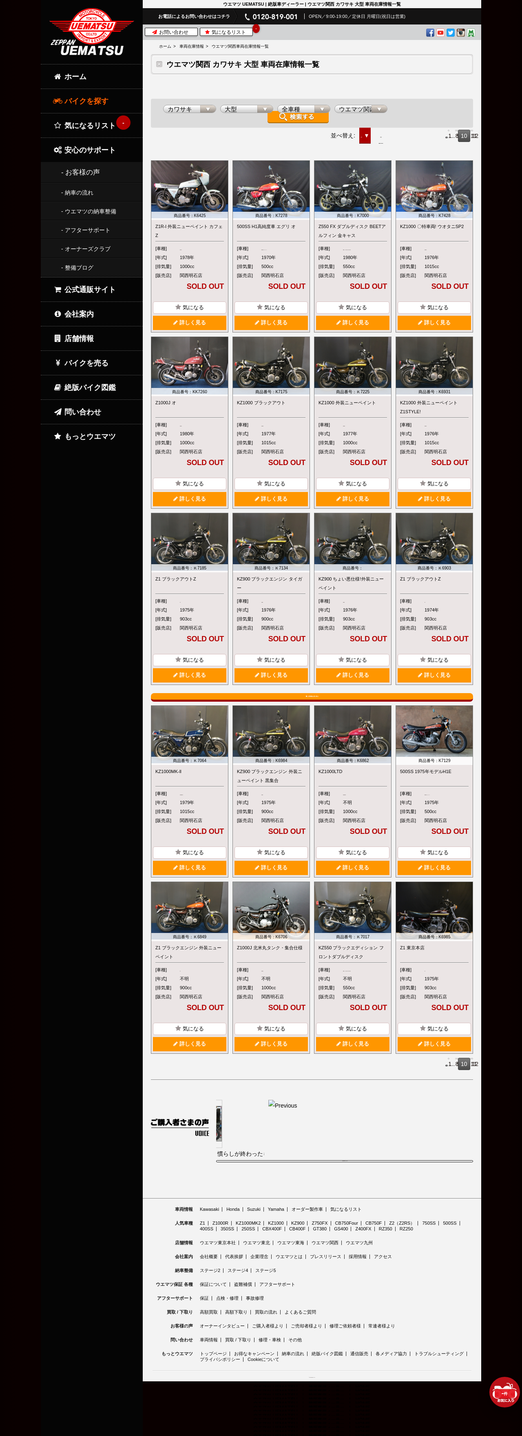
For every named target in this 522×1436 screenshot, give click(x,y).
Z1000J (187, 429)
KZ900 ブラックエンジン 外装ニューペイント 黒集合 (269, 795)
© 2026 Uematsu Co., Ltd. (312, 1431)
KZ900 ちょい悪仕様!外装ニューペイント (351, 588)
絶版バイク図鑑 (84, 387)
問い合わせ (77, 412)
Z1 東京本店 (412, 975)
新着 (294, 131)
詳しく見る (189, 327)
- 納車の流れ (77, 192)
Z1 (182, 605)
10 (442, 131)
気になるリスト (228, 31)
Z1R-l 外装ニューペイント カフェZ (189, 226)
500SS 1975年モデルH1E (425, 790)
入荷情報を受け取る (312, 706)
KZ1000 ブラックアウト (261, 407)
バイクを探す (80, 101)
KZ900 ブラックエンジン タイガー (269, 588)
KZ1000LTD (331, 790)
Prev (384, 131)
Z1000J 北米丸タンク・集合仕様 (270, 975)
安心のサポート (84, 150)
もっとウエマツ (84, 436)
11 (454, 131)
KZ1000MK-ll (168, 790)
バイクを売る (80, 363)
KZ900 (267, 605)
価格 (324, 131)
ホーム (165, 46)
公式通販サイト (84, 290)
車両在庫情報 (191, 46)
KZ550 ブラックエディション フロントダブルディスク (351, 980)
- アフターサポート (86, 230)
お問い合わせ (170, 32)
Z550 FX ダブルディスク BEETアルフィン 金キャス (352, 226)
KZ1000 (432, 244)
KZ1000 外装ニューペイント (347, 407)
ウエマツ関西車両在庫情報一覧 (240, 46)
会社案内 (73, 314)
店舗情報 (73, 339)
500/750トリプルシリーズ (283, 248)
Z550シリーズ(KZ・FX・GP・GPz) (363, 248)
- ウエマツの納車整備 (88, 211)
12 (467, 131)
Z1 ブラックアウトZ (175, 583)
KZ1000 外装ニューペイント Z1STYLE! (429, 412)
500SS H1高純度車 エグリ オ (266, 221)
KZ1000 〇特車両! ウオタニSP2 (432, 221)
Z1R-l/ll (187, 244)
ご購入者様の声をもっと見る (345, 1212)
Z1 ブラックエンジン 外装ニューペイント (188, 980)
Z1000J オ (165, 407)
